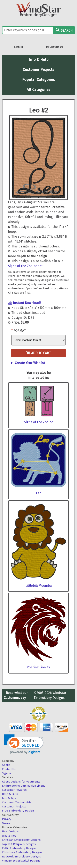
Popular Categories (38, 79)
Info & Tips (9, 798)
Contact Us (54, 47)
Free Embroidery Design (18, 810)
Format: (20, 331)
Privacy (6, 819)
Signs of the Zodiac (38, 422)
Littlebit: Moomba (38, 586)
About (6, 765)
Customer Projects (38, 69)
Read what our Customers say (16, 695)
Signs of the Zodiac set (25, 266)
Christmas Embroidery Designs (22, 852)
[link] (23, 744)
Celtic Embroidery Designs (19, 848)
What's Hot (9, 835)
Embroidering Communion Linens (23, 785)
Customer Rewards (14, 790)
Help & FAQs (10, 794)
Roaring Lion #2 (38, 667)
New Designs (10, 831)
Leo (38, 493)
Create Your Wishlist (30, 363)
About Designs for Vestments (21, 781)
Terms (6, 823)
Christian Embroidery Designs (21, 840)
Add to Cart (38, 353)
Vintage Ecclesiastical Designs (21, 860)
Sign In (18, 47)
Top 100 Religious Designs (19, 844)
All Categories (38, 89)
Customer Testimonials (16, 802)
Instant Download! (27, 303)
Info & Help (38, 59)
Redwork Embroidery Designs (21, 856)
